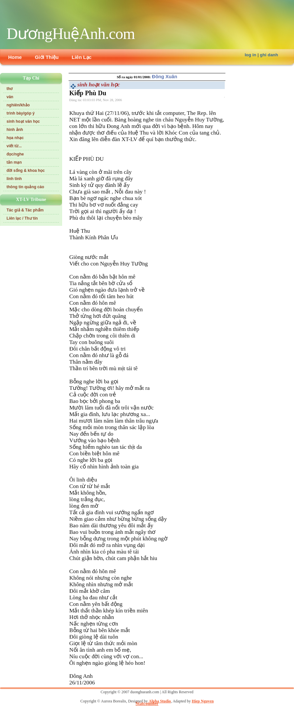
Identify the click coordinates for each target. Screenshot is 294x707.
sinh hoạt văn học (23, 121)
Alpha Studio (160, 701)
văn (10, 97)
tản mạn (14, 162)
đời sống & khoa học (26, 170)
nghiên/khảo (18, 105)
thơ (9, 88)
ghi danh (269, 54)
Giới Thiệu (47, 57)
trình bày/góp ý (21, 113)
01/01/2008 (142, 77)
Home (15, 57)
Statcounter (147, 703)
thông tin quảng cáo (25, 187)
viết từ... (14, 146)
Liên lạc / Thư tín (22, 218)
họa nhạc (15, 138)
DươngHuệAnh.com (71, 33)
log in (250, 54)
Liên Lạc (82, 57)
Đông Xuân (164, 76)
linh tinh (14, 178)
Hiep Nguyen (203, 701)
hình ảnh (15, 129)
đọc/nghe (15, 154)
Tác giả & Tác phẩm (25, 210)
